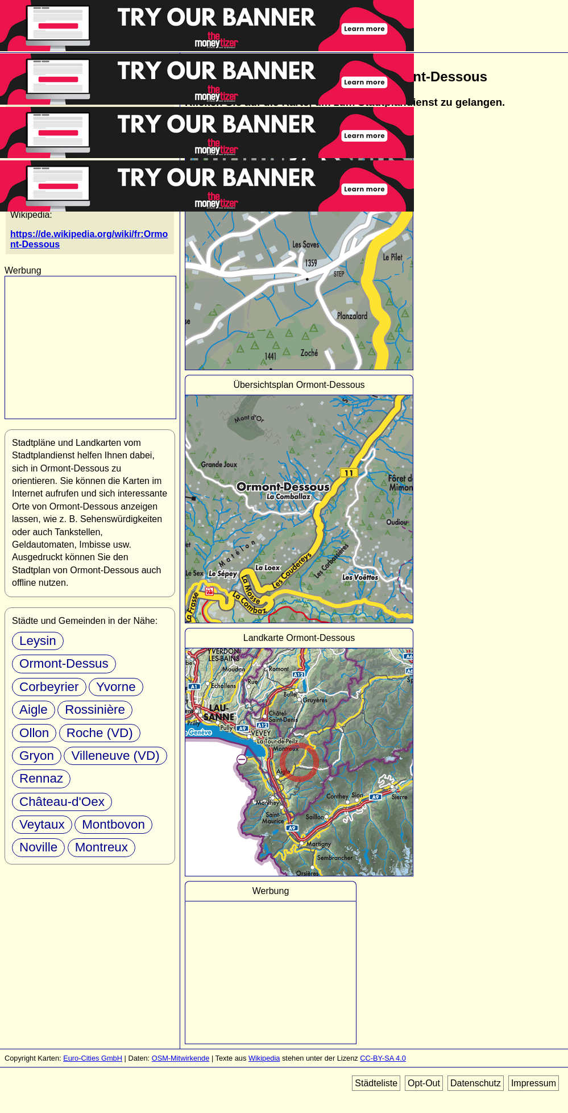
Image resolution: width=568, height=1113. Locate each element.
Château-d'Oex (62, 802)
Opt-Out (424, 1083)
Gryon (36, 755)
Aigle (33, 709)
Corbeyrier (49, 687)
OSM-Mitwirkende (181, 1058)
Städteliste (376, 1083)
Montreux (101, 847)
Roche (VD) (100, 733)
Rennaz (41, 778)
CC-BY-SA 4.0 (383, 1058)
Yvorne (116, 687)
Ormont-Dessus (64, 663)
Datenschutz (475, 1083)
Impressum (533, 1083)
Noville (38, 847)
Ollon (34, 733)
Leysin (37, 641)
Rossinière (95, 709)
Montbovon (113, 824)
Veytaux (42, 824)
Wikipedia (264, 1058)
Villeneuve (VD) (115, 755)
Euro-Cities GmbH (92, 1058)
